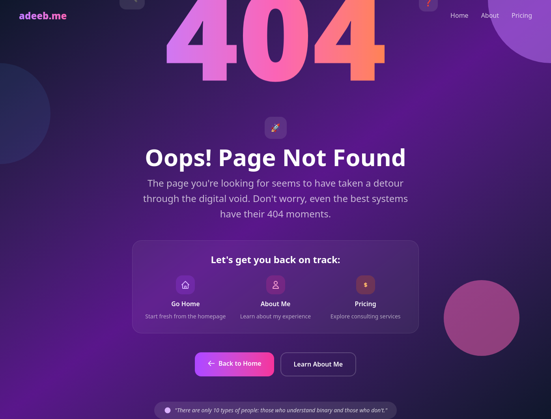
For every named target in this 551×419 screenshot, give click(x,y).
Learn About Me (318, 364)
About (490, 15)
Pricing (522, 15)
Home (459, 15)
